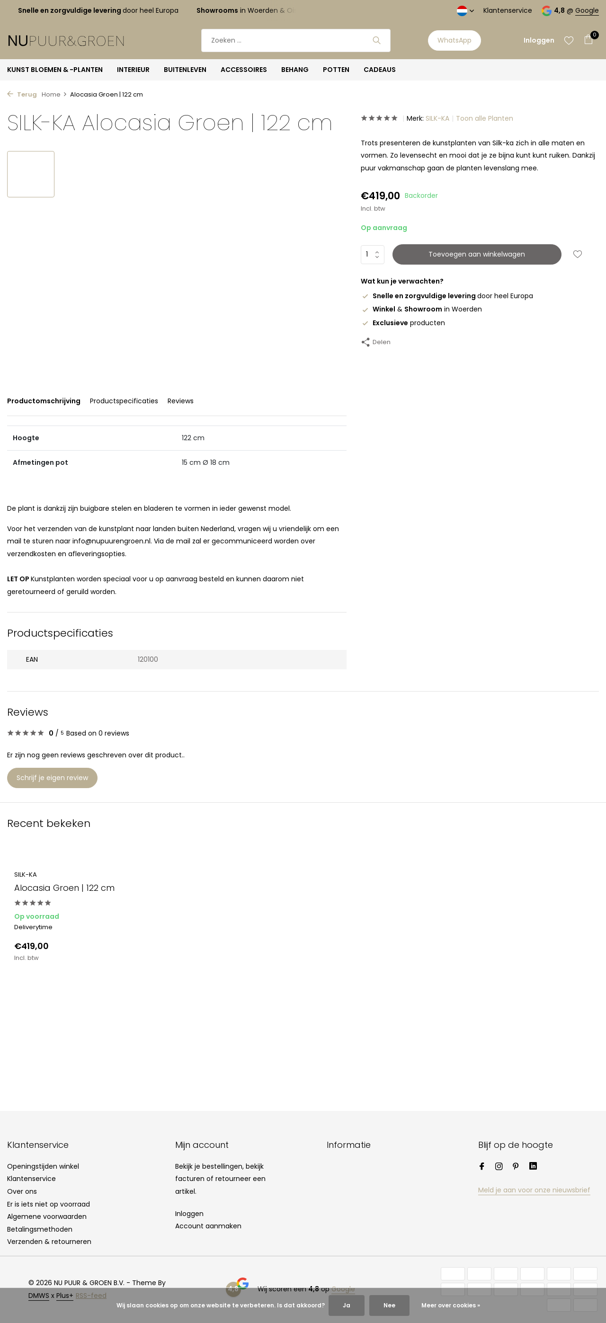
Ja (346, 1305)
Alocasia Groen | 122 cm (64, 887)
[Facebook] (482, 1167)
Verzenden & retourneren (49, 1241)
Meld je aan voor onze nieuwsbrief (534, 1190)
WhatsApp (454, 40)
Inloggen (189, 1213)
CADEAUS (380, 69)
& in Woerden (421, 309)
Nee (389, 1305)
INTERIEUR (133, 69)
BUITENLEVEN (185, 69)
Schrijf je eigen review (52, 777)
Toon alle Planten (484, 118)
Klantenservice (507, 10)
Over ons (22, 1191)
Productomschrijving (43, 401)
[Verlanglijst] (569, 40)
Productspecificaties (124, 401)
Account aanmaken (208, 1226)
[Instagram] (499, 1167)
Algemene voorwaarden (47, 1216)
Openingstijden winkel (43, 1166)
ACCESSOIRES (244, 69)
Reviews (181, 401)
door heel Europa (447, 296)
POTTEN (336, 69)
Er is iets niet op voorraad (48, 1204)
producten (403, 323)
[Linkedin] (533, 1167)
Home (54, 94)
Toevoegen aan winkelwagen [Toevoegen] (476, 254)
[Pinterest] (516, 1167)
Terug (22, 94)
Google (587, 10)
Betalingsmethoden (39, 1229)
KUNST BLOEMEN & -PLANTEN (55, 69)
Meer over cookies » (450, 1305)
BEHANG (295, 69)
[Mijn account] (539, 40)
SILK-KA (437, 118)
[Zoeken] (296, 40)
